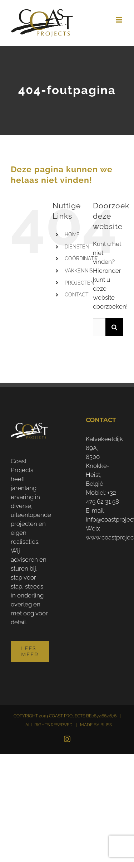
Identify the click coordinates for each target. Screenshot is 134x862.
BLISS (106, 724)
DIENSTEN (77, 247)
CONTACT (76, 294)
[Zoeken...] (99, 327)
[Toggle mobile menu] (119, 20)
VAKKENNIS (79, 270)
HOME (72, 234)
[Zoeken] (114, 327)
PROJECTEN (79, 283)
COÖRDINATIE (81, 258)
